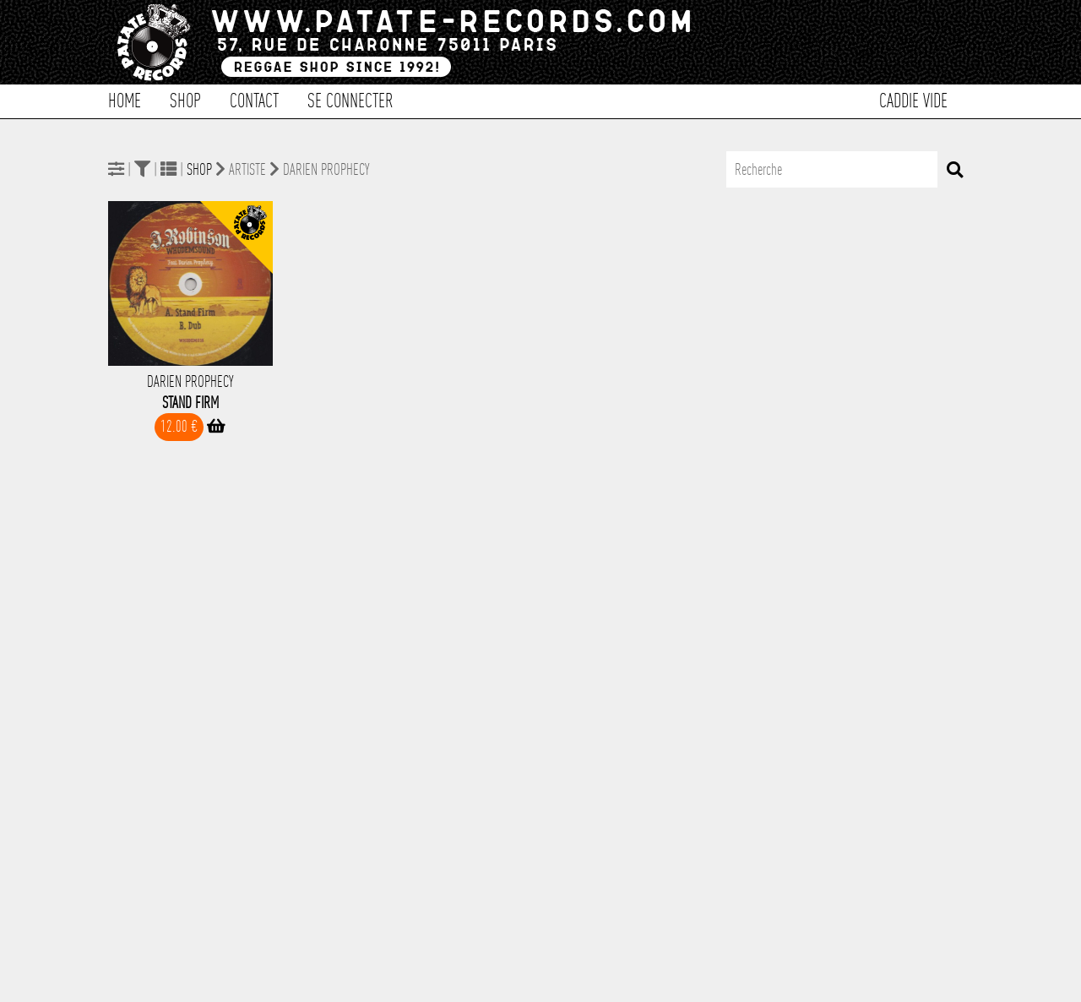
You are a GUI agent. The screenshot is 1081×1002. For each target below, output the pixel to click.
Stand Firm (190, 402)
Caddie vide (913, 99)
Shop (185, 99)
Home (124, 99)
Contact (254, 99)
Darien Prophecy (190, 381)
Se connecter (350, 99)
